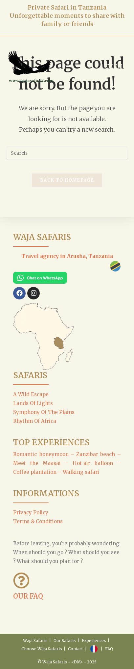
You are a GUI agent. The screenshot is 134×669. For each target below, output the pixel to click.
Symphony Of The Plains (44, 412)
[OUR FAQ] (21, 580)
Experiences (94, 640)
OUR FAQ (28, 596)
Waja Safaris (35, 640)
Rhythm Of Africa (34, 421)
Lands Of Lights (33, 403)
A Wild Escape (31, 394)
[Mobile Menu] (114, 66)
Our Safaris (65, 640)
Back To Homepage (67, 180)
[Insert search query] (67, 153)
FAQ (109, 648)
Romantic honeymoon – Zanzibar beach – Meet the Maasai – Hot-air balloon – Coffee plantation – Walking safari (67, 463)
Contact (75, 648)
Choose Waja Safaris (41, 648)
